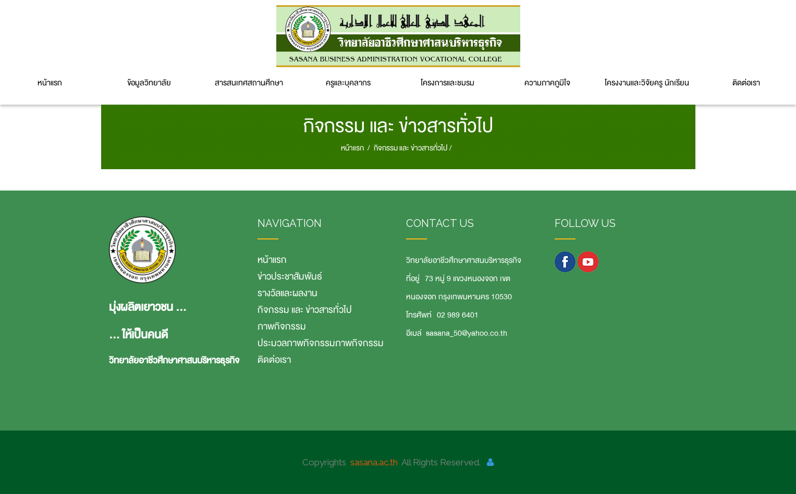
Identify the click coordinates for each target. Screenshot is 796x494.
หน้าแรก (50, 83)
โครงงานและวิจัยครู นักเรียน (647, 83)
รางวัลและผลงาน (287, 293)
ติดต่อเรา (746, 83)
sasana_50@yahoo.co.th (466, 333)
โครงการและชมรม (447, 83)
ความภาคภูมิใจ (547, 83)
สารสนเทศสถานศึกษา (249, 83)
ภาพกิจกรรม (282, 326)
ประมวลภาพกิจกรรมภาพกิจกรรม (321, 343)
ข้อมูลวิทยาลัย (149, 83)
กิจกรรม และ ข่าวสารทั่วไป (410, 148)
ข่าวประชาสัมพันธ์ (290, 276)
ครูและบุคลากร (348, 83)
